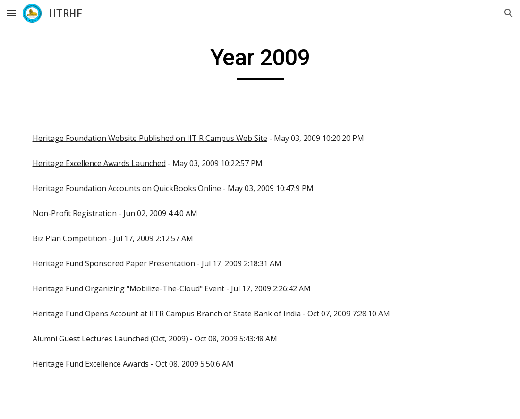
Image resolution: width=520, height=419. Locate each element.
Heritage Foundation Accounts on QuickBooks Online (127, 188)
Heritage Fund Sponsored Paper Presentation (114, 263)
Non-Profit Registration (75, 213)
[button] (11, 13)
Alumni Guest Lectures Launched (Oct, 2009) (110, 338)
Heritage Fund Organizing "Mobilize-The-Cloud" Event (128, 288)
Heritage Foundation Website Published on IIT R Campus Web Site (150, 138)
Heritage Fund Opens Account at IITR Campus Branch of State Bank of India (167, 313)
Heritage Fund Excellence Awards (91, 363)
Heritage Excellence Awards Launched (99, 163)
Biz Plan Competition (70, 238)
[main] (260, 62)
